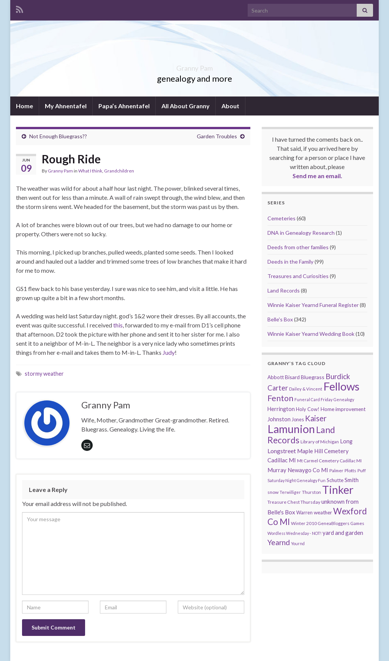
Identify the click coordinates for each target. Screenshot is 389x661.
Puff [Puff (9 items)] (361, 470)
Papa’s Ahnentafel (124, 105)
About (230, 105)
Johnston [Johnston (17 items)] (279, 419)
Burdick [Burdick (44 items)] (338, 376)
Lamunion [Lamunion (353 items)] (291, 428)
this (118, 325)
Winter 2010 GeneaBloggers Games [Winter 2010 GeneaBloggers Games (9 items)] (327, 523)
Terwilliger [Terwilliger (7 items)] (290, 492)
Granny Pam (195, 66)
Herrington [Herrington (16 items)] (281, 409)
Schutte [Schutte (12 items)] (335, 480)
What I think (90, 171)
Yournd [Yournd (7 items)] (298, 543)
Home (24, 105)
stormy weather (44, 373)
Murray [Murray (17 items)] (276, 470)
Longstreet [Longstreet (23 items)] (281, 450)
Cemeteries (281, 218)
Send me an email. (317, 175)
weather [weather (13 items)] (323, 512)
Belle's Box (280, 319)
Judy (169, 352)
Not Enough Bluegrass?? (58, 136)
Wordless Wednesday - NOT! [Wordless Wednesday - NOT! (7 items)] (294, 533)
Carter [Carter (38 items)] (277, 388)
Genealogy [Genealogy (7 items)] (344, 399)
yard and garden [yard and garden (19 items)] (343, 532)
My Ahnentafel (66, 105)
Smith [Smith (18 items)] (352, 479)
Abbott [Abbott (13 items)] (275, 377)
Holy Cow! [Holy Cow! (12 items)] (307, 409)
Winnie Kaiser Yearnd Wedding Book (310, 333)
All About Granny (185, 105)
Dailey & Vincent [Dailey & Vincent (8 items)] (305, 388)
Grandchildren (119, 171)
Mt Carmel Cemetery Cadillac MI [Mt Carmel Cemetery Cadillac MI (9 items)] (329, 460)
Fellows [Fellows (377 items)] (341, 386)
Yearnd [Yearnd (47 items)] (278, 542)
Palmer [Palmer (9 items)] (336, 470)
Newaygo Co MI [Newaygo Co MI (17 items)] (308, 470)
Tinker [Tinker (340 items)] (338, 489)
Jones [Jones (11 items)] (298, 419)
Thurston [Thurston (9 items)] (311, 492)
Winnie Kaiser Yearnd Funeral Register (313, 305)
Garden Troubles (217, 136)
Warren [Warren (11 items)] (304, 513)
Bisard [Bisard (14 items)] (292, 377)
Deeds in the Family (290, 261)
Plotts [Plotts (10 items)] (350, 470)
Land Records (283, 290)
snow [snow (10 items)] (272, 492)
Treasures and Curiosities (298, 276)
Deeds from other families (298, 247)
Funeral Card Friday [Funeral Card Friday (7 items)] (313, 399)
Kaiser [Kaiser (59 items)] (316, 418)
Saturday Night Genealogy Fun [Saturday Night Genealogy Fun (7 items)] (296, 480)
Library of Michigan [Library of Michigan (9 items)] (319, 441)
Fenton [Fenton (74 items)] (280, 398)
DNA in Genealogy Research (301, 232)
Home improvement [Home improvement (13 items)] (343, 409)
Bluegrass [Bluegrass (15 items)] (312, 377)
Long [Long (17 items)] (346, 441)
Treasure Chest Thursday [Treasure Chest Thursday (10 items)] (293, 502)
